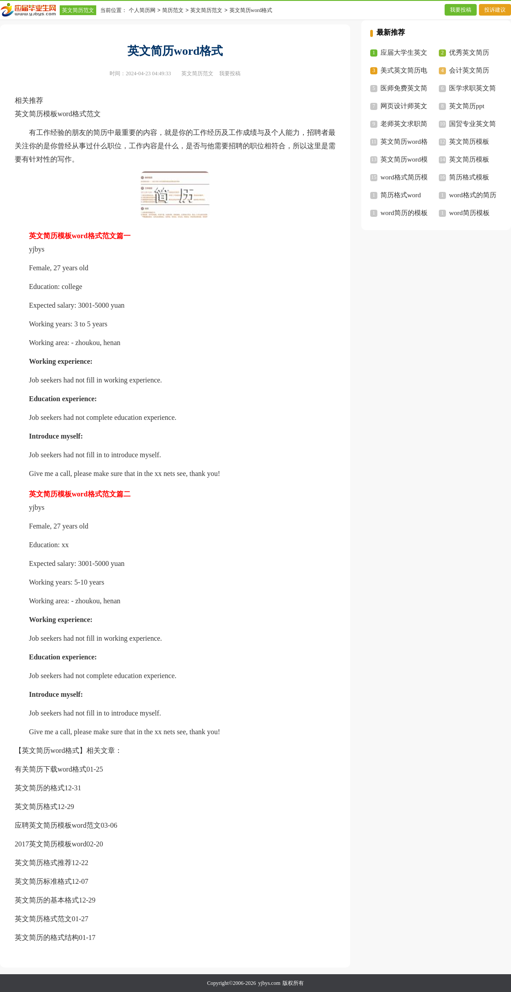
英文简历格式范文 (43, 919)
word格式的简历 (472, 195)
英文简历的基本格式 (47, 900)
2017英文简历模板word (50, 844)
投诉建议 (495, 10)
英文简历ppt (466, 106)
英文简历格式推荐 (43, 862)
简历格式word (400, 195)
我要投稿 (460, 10)
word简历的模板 (404, 212)
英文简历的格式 (40, 788)
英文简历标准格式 (43, 881)
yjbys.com (269, 983)
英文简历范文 (78, 10)
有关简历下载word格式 (50, 769)
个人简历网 (142, 10)
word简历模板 (469, 212)
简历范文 (173, 10)
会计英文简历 (469, 70)
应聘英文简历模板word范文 (58, 825)
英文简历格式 (36, 806)
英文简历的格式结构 (47, 937)
